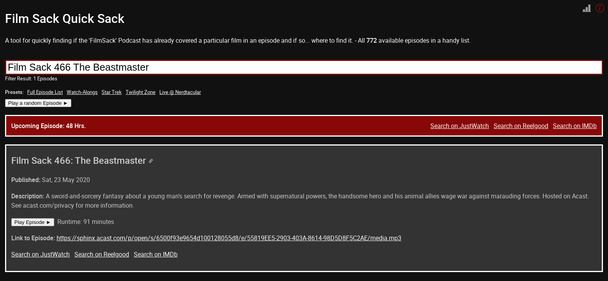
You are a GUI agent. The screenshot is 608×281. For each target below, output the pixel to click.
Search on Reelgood (521, 125)
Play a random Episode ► (38, 103)
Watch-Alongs (82, 91)
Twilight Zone (140, 91)
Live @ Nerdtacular (180, 91)
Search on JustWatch (459, 125)
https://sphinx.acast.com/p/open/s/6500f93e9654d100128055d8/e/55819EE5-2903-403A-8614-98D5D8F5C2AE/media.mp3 (229, 238)
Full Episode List (45, 91)
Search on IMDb (575, 125)
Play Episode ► (32, 222)
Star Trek (112, 91)
